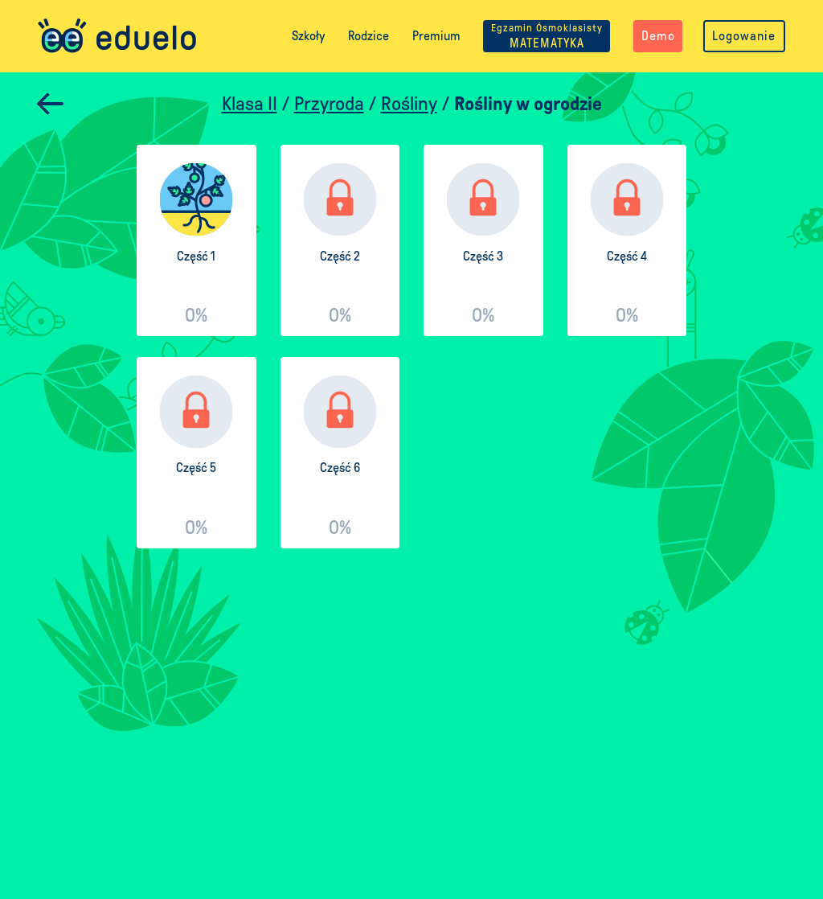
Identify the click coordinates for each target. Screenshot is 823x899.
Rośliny (409, 103)
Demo (658, 36)
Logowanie (744, 36)
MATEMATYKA (547, 36)
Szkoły (308, 36)
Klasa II (249, 103)
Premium (436, 36)
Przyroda (329, 103)
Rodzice (368, 36)
